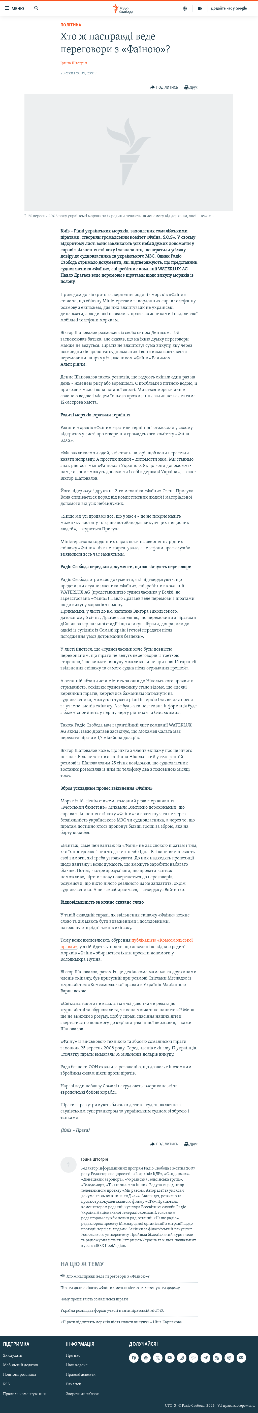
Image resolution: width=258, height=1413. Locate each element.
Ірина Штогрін (73, 63)
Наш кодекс (76, 1365)
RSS (6, 1385)
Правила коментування (24, 1394)
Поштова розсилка (19, 1375)
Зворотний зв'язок (82, 1394)
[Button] (164, 87)
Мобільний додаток (20, 1365)
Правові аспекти (81, 1375)
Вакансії (73, 1385)
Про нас (73, 1356)
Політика (70, 25)
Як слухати (12, 1356)
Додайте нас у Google (229, 9)
